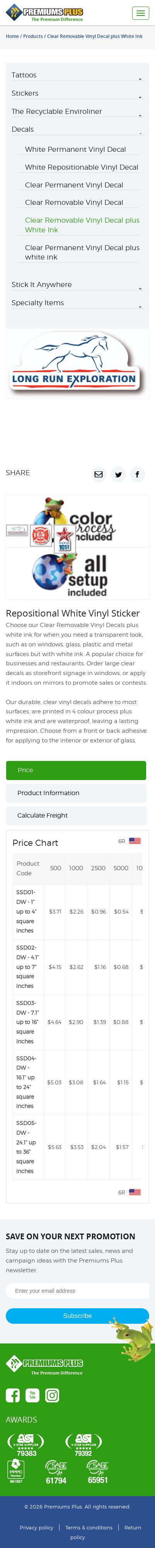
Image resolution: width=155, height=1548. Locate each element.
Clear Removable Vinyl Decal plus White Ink (82, 225)
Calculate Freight (42, 815)
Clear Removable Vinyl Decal (74, 202)
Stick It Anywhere (42, 284)
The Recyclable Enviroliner (57, 111)
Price (25, 770)
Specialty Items (38, 303)
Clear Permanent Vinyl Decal (74, 185)
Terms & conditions (88, 1527)
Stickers (25, 93)
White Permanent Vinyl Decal (75, 149)
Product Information (48, 793)
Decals (23, 129)
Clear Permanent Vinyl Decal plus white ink (82, 252)
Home (12, 36)
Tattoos (24, 75)
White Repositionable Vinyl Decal (81, 167)
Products (33, 36)
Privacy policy (36, 1527)
